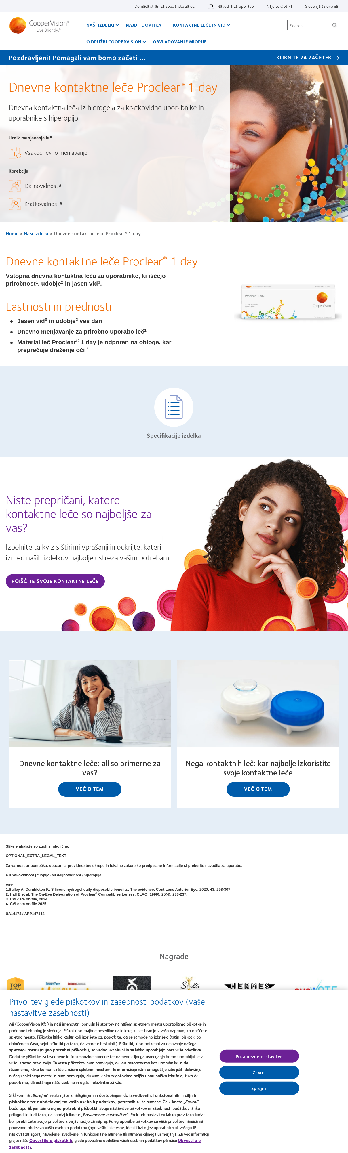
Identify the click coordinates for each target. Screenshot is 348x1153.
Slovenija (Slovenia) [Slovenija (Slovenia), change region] (322, 6)
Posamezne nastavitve (259, 1058)
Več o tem (90, 789)
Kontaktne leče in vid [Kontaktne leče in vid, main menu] (199, 24)
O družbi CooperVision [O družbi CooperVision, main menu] (113, 41)
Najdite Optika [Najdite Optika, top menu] (279, 6)
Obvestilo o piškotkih (50, 1142)
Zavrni (259, 1074)
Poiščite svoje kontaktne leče (55, 581)
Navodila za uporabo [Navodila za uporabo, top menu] (235, 6)
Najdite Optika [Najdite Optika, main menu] (143, 24)
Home (12, 233)
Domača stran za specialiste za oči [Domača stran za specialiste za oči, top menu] (164, 6)
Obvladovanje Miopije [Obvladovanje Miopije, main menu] (180, 41)
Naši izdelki (36, 233)
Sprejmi (259, 1089)
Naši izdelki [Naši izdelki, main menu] (100, 24)
